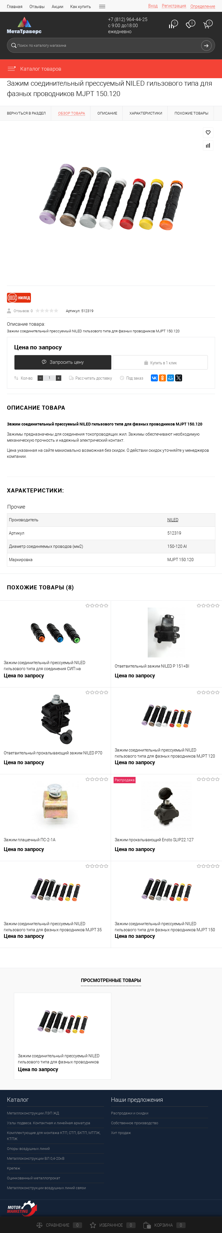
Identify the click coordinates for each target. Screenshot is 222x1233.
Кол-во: (27, 378)
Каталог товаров (34, 69)
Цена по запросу (38, 347)
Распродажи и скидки (129, 1113)
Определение (202, 6)
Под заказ (131, 378)
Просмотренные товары (111, 980)
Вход (153, 5)
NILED (158, 520)
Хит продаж (121, 1133)
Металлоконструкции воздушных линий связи (46, 1188)
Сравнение (59, 1225)
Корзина (164, 1225)
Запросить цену (62, 362)
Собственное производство (134, 1123)
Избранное (113, 1225)
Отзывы (37, 6)
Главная (15, 6)
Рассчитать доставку (90, 378)
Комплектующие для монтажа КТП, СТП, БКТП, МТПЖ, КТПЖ (53, 1136)
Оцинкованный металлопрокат (33, 1178)
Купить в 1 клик (160, 363)
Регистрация (174, 5)
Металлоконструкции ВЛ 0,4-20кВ (35, 1158)
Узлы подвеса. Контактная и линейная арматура (48, 1123)
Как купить (80, 6)
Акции (57, 6)
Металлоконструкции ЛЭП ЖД (33, 1113)
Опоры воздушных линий (28, 1148)
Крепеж (13, 1168)
